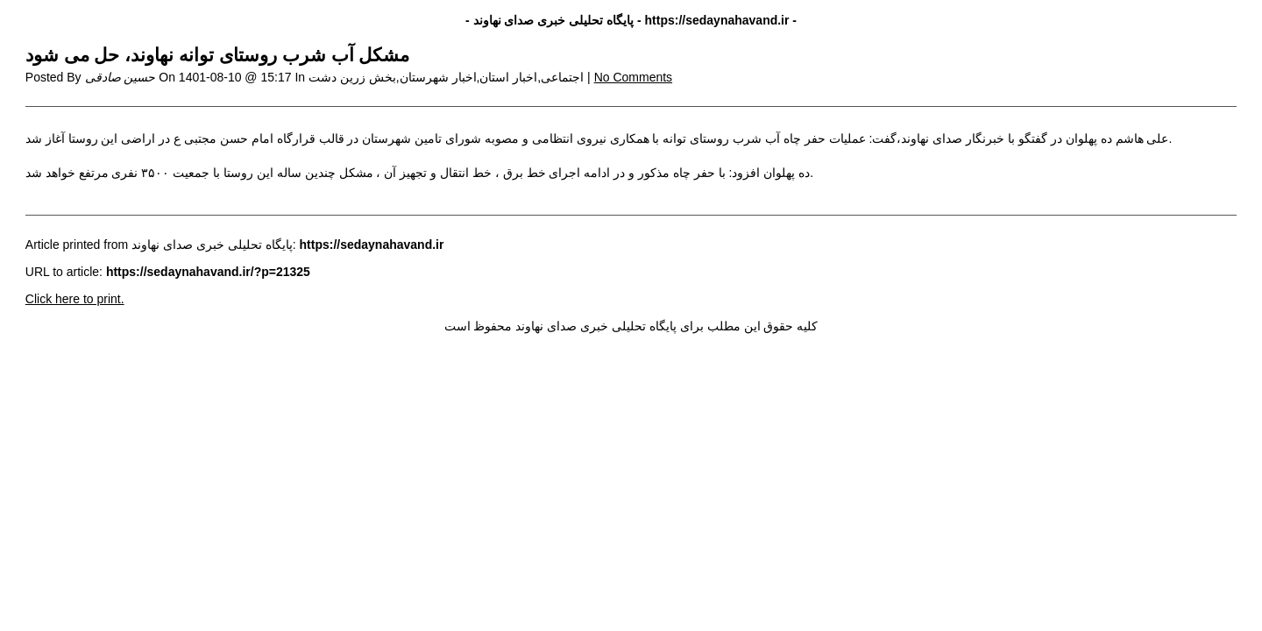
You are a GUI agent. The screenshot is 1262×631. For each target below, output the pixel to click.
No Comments (633, 77)
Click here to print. (74, 299)
